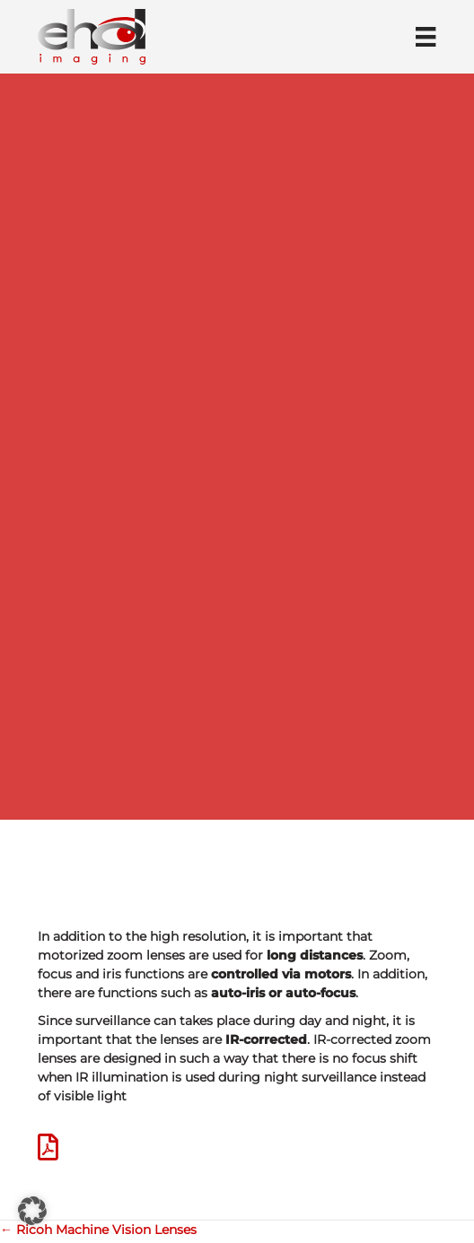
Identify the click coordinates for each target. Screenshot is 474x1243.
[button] (32, 1210)
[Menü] (425, 37)
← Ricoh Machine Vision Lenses (98, 1229)
